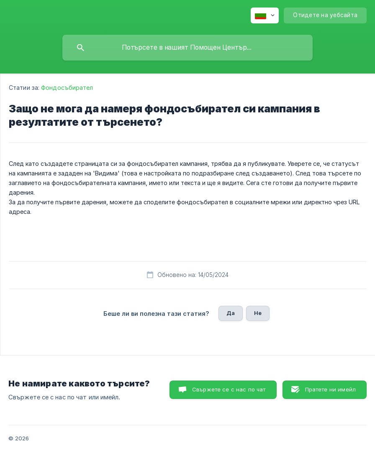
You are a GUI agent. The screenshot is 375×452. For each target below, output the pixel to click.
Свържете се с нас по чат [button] (229, 389)
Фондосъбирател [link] (67, 87)
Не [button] (258, 313)
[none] (265, 15)
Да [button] (230, 313)
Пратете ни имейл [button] (330, 389)
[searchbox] (187, 48)
